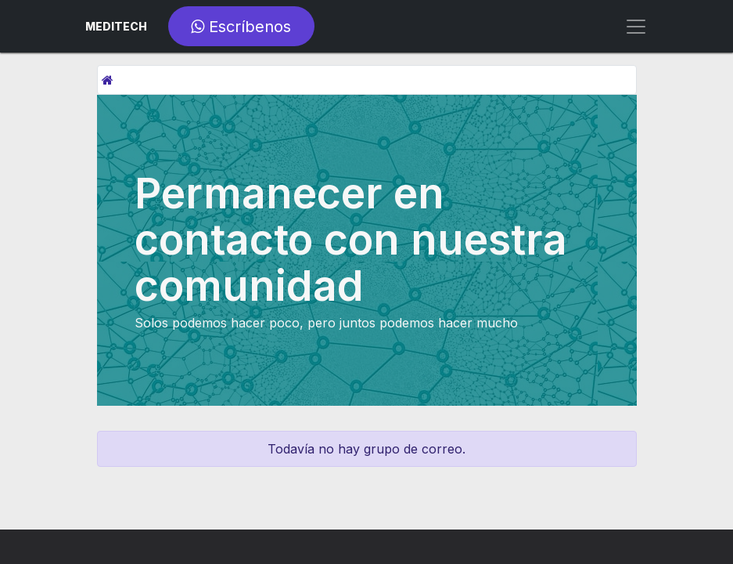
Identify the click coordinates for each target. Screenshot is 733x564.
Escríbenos (241, 26)
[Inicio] (107, 80)
